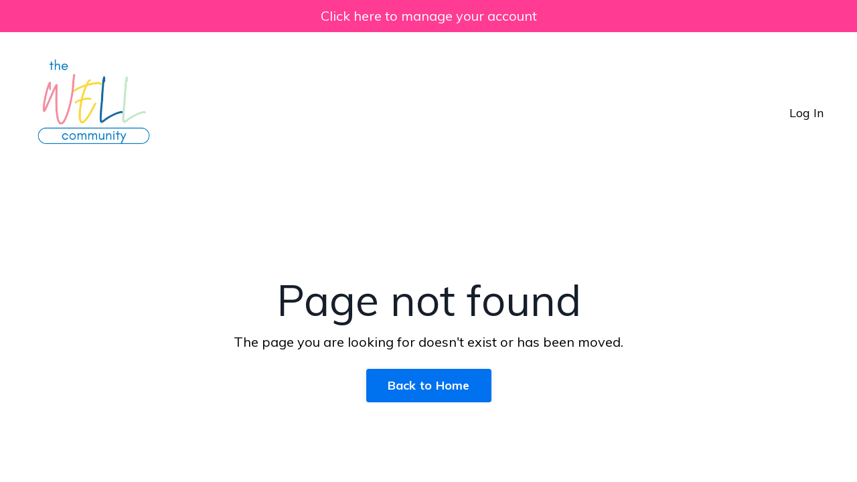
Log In (806, 112)
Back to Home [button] (429, 385)
